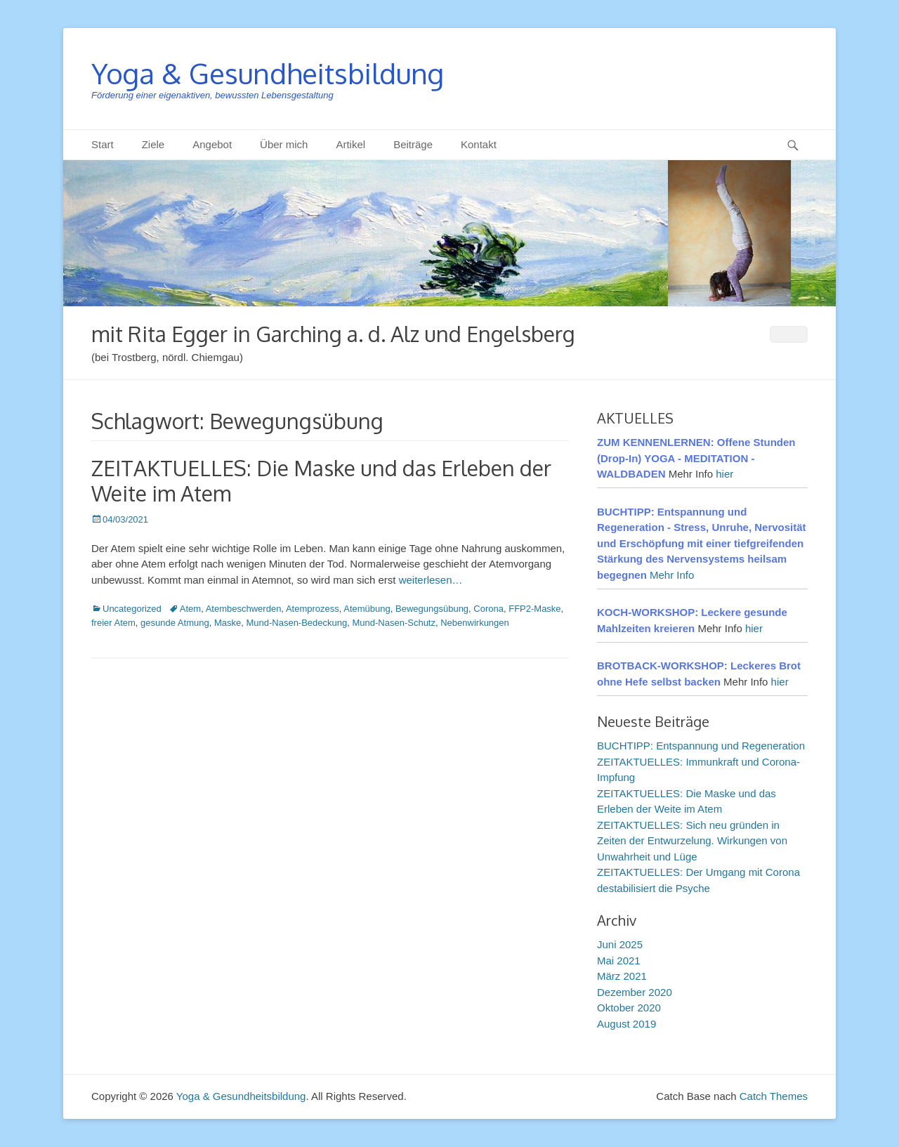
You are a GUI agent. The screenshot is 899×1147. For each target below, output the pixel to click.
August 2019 (626, 1024)
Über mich (284, 144)
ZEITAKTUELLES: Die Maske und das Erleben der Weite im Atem (321, 480)
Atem (190, 608)
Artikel (350, 144)
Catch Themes (774, 1096)
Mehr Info (672, 575)
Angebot (212, 144)
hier (724, 474)
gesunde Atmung (174, 622)
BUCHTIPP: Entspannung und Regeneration (701, 746)
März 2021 (622, 976)
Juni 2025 (620, 944)
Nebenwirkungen (474, 622)
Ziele (153, 144)
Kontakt (479, 144)
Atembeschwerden (244, 608)
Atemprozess (312, 608)
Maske (227, 622)
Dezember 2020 (634, 992)
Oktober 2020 (629, 1008)
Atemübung (367, 608)
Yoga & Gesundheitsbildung (267, 73)
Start (102, 144)
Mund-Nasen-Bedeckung (296, 622)
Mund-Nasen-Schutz (393, 622)
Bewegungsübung (431, 608)
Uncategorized (132, 608)
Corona (488, 608)
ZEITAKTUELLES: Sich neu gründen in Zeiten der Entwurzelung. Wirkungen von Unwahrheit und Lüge (692, 841)
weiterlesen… (431, 580)
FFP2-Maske (534, 608)
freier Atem (113, 622)
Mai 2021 (619, 960)
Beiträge (413, 144)
